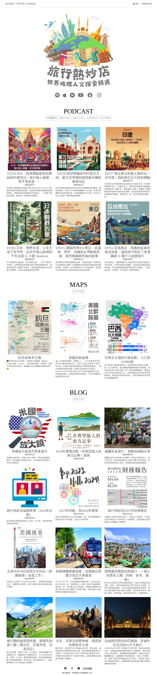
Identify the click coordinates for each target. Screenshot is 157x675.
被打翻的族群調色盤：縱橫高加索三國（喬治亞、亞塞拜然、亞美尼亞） (29, 645)
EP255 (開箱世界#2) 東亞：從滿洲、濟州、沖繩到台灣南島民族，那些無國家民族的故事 (78, 252)
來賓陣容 (92, 117)
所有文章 (78, 399)
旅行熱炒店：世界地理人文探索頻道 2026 (77, 673)
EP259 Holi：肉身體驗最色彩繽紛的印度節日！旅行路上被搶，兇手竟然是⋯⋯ (29, 177)
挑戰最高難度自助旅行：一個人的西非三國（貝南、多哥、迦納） (127, 575)
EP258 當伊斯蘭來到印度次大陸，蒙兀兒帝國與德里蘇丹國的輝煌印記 (78, 177)
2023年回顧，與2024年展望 (78, 510)
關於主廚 (78, 117)
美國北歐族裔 (78, 357)
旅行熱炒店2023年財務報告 (127, 510)
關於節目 (65, 117)
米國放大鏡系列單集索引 (30, 451)
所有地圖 (78, 291)
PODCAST (147, 4)
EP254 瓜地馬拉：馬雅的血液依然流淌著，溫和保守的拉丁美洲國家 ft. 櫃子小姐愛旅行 (127, 252)
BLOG (136, 4)
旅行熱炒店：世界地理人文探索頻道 (20, 4)
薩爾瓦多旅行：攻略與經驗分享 (127, 451)
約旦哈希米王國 (29, 357)
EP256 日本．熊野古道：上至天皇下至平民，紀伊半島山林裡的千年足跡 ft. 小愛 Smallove (29, 252)
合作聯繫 (105, 117)
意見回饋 (87, 668)
